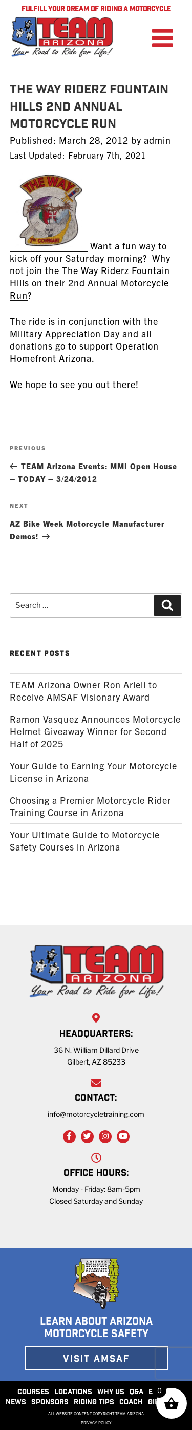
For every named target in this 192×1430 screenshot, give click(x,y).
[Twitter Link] (87, 1136)
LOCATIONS (73, 1392)
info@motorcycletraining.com (96, 1114)
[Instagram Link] (105, 1136)
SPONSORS (50, 1403)
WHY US (110, 1392)
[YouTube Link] (123, 1136)
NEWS (16, 1403)
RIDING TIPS (94, 1403)
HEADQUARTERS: (96, 1034)
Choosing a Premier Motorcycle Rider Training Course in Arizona (90, 806)
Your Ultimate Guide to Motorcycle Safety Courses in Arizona (85, 840)
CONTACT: (96, 1099)
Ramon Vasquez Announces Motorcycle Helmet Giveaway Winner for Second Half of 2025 (95, 731)
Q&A (136, 1392)
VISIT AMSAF (96, 1359)
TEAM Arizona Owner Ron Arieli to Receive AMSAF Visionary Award (83, 691)
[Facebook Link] (69, 1136)
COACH (131, 1403)
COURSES (33, 1392)
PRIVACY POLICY (96, 1422)
